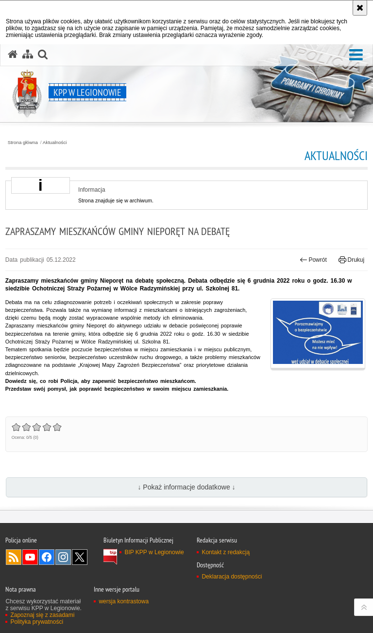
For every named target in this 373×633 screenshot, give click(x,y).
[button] (356, 55)
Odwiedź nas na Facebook (46, 557)
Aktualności (55, 142)
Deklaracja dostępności (232, 576)
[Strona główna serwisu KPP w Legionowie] (12, 54)
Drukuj (351, 260)
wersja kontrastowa (124, 601)
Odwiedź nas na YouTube (30, 557)
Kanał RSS (13, 557)
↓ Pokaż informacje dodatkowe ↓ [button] (186, 487)
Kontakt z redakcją (226, 552)
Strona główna (23, 142)
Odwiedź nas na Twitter (79, 557)
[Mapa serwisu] (27, 54)
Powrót (313, 260)
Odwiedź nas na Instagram (63, 557)
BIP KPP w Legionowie (154, 552)
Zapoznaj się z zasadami (42, 615)
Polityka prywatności (36, 621)
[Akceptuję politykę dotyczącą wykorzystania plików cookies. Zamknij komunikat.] (360, 8)
